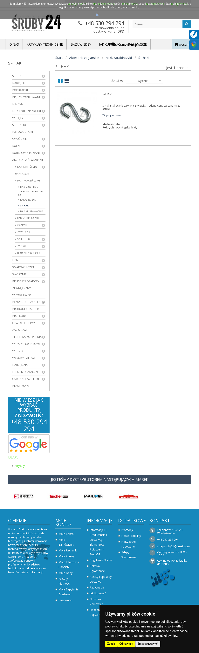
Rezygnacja (97, 587)
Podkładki (20, 90)
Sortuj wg (117, 80)
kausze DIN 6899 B (28, 218)
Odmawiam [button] (126, 643)
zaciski (21, 246)
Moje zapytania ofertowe (68, 592)
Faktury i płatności (64, 581)
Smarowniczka (23, 267)
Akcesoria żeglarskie (28, 160)
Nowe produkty (131, 536)
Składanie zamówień (96, 601)
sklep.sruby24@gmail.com (173, 546)
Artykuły (20, 466)
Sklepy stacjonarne (128, 554)
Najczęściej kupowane (128, 544)
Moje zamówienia (66, 542)
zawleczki (23, 232)
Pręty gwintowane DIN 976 (26, 100)
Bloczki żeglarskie (28, 253)
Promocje (127, 530)
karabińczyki (28, 199)
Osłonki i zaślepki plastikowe (25, 382)
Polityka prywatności (97, 568)
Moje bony (65, 573)
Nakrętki (18, 83)
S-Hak (107, 94)
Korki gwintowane (26, 153)
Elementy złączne (25, 372)
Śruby (16, 76)
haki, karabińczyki (28, 180)
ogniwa (22, 225)
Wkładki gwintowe (26, 344)
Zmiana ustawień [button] (147, 643)
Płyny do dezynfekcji (28, 302)
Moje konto (63, 522)
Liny (15, 260)
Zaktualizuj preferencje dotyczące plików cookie (30, 651)
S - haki (24, 205)
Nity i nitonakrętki (26, 111)
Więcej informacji (32, 572)
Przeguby (19, 316)
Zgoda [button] (111, 643)
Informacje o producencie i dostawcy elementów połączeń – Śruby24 (98, 542)
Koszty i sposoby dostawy (101, 579)
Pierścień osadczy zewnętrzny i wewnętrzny (25, 288)
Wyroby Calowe (24, 358)
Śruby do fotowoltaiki (22, 128)
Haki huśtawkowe (31, 211)
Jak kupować (98, 593)
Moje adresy (66, 556)
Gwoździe (19, 139)
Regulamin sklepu (101, 560)
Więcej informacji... (114, 115)
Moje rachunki (67, 550)
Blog (13, 457)
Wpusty (17, 351)
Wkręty (17, 118)
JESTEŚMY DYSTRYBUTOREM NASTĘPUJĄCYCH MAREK (99, 479)
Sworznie (19, 274)
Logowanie (65, 600)
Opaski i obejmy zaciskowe (23, 326)
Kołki (16, 146)
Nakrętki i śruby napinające (26, 170)
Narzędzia (20, 365)
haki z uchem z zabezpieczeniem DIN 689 (30, 191)
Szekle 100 (23, 239)
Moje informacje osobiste (69, 564)
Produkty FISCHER (25, 309)
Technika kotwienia (27, 337)
